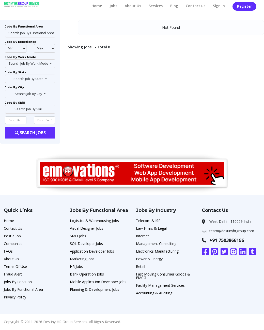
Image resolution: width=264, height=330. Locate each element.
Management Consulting (156, 243)
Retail (140, 266)
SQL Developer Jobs (86, 243)
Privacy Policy (15, 297)
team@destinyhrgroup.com (231, 230)
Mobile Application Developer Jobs (98, 281)
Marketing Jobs (82, 258)
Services (156, 5)
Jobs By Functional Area (23, 289)
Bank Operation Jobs (87, 274)
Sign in (219, 5)
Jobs (113, 5)
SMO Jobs (78, 235)
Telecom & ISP (148, 220)
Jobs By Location (18, 281)
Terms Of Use (15, 266)
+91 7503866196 (226, 240)
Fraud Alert (13, 274)
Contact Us (13, 228)
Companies (13, 243)
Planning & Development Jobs (94, 289)
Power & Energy (149, 258)
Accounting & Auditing (154, 293)
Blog (174, 5)
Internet (142, 235)
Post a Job (12, 235)
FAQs (8, 251)
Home (96, 5)
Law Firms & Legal (151, 228)
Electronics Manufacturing (157, 251)
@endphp (44, 48)
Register (244, 6)
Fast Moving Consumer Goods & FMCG (163, 276)
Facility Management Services (160, 285)
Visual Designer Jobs (86, 228)
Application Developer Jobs (92, 251)
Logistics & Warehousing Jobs (94, 220)
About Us (133, 5)
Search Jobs (30, 132)
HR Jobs (76, 266)
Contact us (195, 5)
